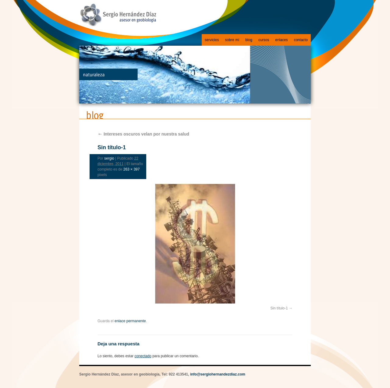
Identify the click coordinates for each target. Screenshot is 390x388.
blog (248, 40)
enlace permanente (130, 321)
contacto (301, 40)
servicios (212, 40)
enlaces (281, 40)
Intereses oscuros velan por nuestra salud (143, 134)
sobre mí (232, 40)
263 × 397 (131, 169)
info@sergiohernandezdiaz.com (217, 374)
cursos (263, 40)
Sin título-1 (279, 308)
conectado (142, 356)
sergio (109, 158)
